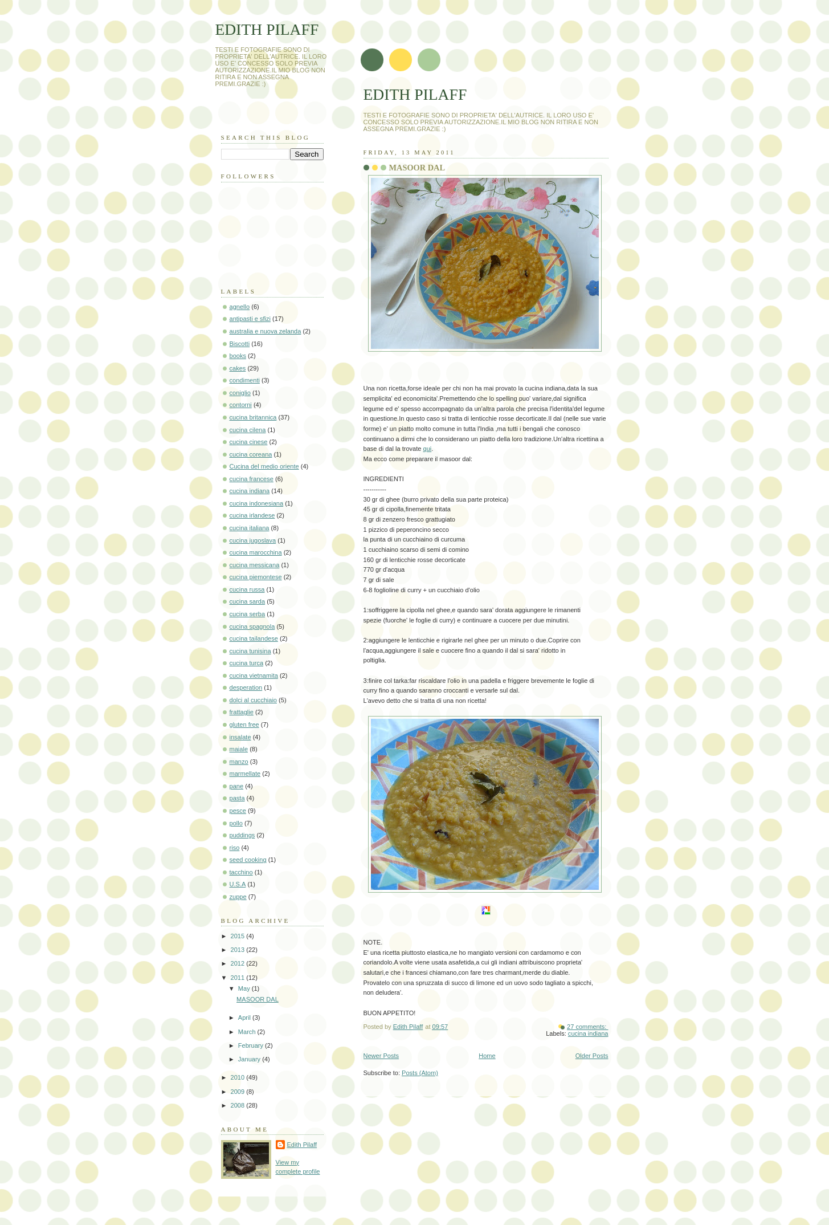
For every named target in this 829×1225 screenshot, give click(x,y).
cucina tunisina (250, 651)
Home (487, 1055)
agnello (240, 306)
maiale (239, 749)
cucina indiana (588, 1033)
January (250, 1059)
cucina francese (251, 478)
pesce (238, 810)
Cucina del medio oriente (264, 466)
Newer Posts (381, 1055)
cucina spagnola (252, 626)
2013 (239, 949)
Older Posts (592, 1055)
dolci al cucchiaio (253, 700)
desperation (246, 687)
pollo (236, 823)
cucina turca (247, 663)
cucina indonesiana (257, 503)
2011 (239, 977)
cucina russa (247, 589)
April (245, 1017)
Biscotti (240, 343)
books (238, 355)
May (245, 988)
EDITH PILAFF (415, 94)
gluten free (244, 724)
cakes (238, 368)
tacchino (241, 872)
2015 (239, 936)
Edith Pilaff (302, 1144)
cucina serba (248, 614)
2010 (239, 1077)
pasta (237, 798)
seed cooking (248, 859)
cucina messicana (255, 564)
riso (235, 847)
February (251, 1045)
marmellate (245, 773)
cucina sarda (248, 601)
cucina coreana (251, 454)
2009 (239, 1091)
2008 (239, 1105)
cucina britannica (253, 417)
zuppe (238, 896)
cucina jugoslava (253, 540)
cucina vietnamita (254, 675)
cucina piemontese (256, 576)
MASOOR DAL (417, 167)
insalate (240, 737)
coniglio (240, 392)
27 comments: (587, 1026)
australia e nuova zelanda (265, 331)
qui (427, 448)
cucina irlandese (252, 515)
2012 (239, 963)
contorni (241, 404)
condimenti (245, 380)
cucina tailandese (254, 638)
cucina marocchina (256, 552)
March (248, 1031)
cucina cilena (248, 429)
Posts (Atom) (420, 1072)
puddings (242, 835)
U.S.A (238, 884)
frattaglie (242, 712)
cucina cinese (249, 441)
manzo (239, 761)
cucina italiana (249, 527)
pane (237, 786)
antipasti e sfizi (250, 318)
